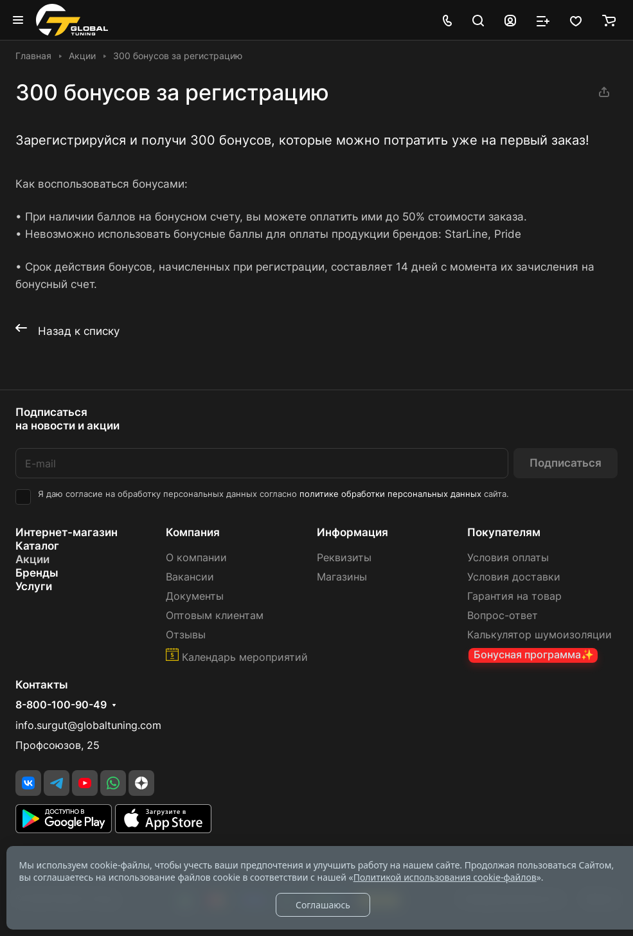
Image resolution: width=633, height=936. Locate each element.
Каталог (37, 545)
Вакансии (190, 577)
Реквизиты (344, 558)
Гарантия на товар (514, 596)
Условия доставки (513, 577)
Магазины (342, 577)
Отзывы (186, 635)
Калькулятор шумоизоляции (539, 635)
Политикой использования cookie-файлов (445, 877)
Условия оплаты (508, 558)
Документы (195, 596)
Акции (32, 559)
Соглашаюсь (323, 905)
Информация (352, 532)
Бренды (36, 572)
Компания (193, 532)
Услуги (33, 586)
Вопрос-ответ (502, 615)
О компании (196, 558)
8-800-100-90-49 (61, 705)
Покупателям (503, 532)
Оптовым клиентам (214, 615)
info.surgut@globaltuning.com (88, 725)
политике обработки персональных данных (390, 494)
